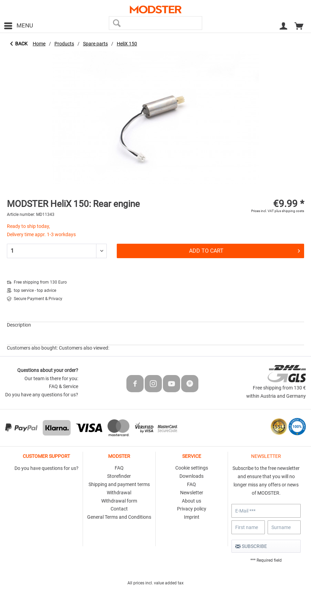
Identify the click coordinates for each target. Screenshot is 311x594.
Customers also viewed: (84, 348)
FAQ (119, 468)
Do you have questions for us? (46, 468)
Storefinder (119, 476)
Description (19, 325)
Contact (119, 509)
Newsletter (191, 492)
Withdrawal (119, 492)
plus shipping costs (289, 211)
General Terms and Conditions (119, 517)
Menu (18, 24)
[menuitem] (18, 26)
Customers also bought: (32, 348)
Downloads (191, 476)
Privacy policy (191, 509)
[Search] (116, 23)
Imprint (191, 517)
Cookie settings (191, 468)
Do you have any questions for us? (41, 394)
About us (191, 501)
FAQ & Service (63, 386)
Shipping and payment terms (119, 484)
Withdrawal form (119, 501)
